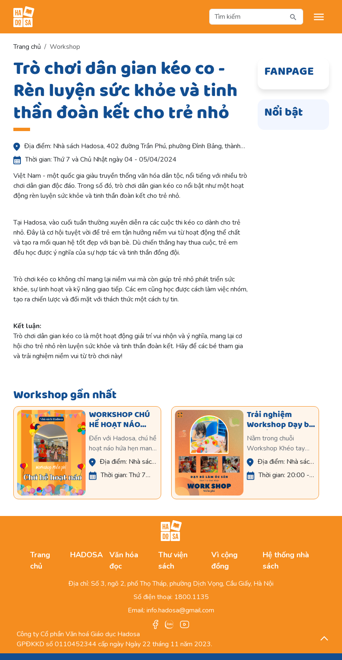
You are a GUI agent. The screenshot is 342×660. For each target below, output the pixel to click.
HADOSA (86, 555)
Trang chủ (27, 46)
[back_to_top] (324, 638)
